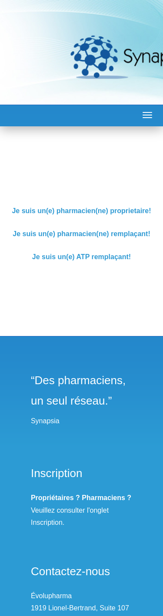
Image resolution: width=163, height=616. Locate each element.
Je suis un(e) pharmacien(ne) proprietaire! (81, 210)
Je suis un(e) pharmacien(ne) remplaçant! (81, 233)
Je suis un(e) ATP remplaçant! (81, 256)
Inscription (47, 522)
